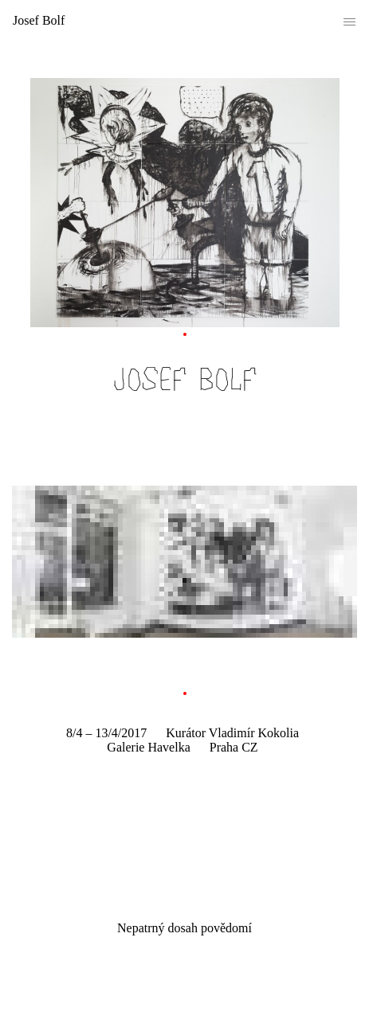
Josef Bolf (39, 20)
